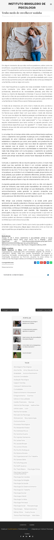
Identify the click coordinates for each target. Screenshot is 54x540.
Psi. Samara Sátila (20, 459)
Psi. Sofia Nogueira (20, 463)
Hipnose (31, 402)
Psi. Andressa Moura (21, 431)
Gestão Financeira (20, 402)
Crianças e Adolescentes (22, 386)
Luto (26, 408)
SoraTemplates (12, 529)
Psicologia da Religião (21, 480)
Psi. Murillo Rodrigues (21, 450)
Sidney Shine (18, 512)
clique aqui (26, 227)
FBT (29, 529)
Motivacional (18, 418)
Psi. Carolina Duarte (21, 434)
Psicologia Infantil (20, 496)
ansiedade (17, 373)
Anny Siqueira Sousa (30, 370)
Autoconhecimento (22, 16)
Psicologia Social (19, 506)
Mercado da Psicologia (22, 415)
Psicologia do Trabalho (22, 490)
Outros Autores (19, 421)
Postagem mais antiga (44, 310)
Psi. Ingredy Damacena (22, 437)
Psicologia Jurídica (20, 499)
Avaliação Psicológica (21, 380)
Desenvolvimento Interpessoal (25, 392)
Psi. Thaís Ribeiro (20, 469)
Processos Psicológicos (22, 424)
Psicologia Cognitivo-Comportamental (21, 473)
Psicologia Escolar (20, 493)
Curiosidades (18, 389)
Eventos (30, 396)
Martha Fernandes (20, 412)
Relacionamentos (45, 16)
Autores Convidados (21, 376)
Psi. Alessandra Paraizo (22, 428)
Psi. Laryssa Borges (20, 444)
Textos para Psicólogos (22, 515)
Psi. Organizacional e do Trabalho (26, 456)
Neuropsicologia (30, 418)
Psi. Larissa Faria (19, 440)
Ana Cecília (18, 370)
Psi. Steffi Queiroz (33, 16)
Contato (23, 525)
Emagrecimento (19, 396)
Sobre (32, 525)
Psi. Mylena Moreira (20, 453)
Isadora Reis (35, 405)
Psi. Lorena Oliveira (20, 447)
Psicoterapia (18, 509)
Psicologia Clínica (34, 469)
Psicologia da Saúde (21, 483)
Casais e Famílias (19, 383)
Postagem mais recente (10, 310)
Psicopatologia (32, 506)
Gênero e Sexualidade (22, 399)
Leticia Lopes (18, 408)
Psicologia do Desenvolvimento (25, 487)
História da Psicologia (21, 405)
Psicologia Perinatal (21, 502)
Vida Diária (35, 515)
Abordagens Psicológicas (23, 367)
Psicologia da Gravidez (22, 477)
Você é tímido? (26, 353)
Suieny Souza (30, 512)
